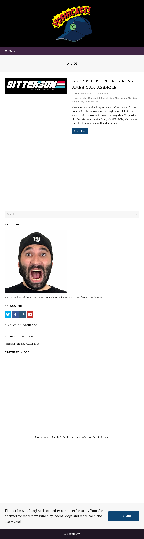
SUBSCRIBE (124, 516)
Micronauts (121, 98)
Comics (92, 98)
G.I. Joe (101, 98)
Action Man (81, 98)
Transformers (91, 101)
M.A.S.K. (110, 98)
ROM (80, 101)
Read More (80, 131)
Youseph (104, 93)
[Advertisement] (27, 183)
